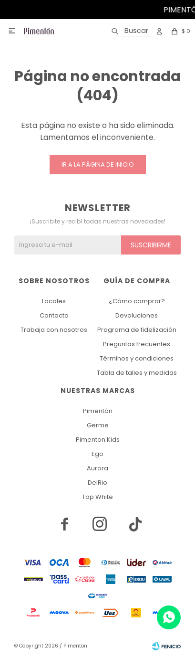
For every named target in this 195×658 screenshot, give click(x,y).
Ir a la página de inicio (98, 164)
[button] (129, 31)
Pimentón (98, 410)
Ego (97, 453)
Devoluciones (136, 315)
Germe (98, 425)
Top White (97, 496)
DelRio (97, 482)
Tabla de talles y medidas (137, 372)
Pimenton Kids (98, 439)
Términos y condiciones (137, 358)
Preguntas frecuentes (136, 344)
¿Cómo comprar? (137, 301)
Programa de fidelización (136, 329)
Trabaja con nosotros (54, 329)
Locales (54, 301)
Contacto (54, 315)
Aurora (97, 468)
